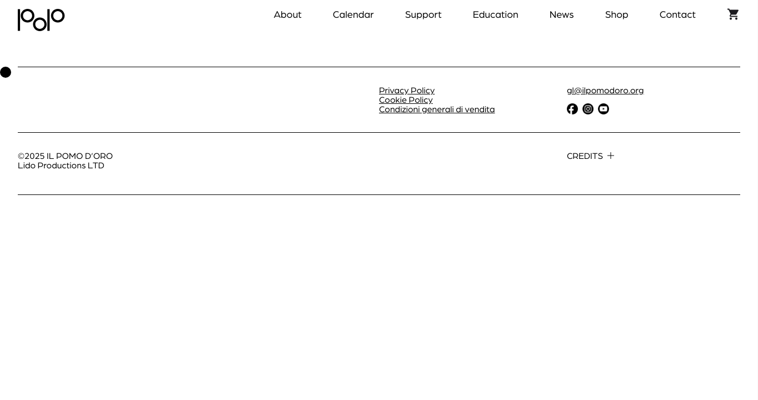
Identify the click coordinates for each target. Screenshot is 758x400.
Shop (617, 14)
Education (495, 14)
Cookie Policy (406, 99)
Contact (678, 14)
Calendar (353, 14)
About (287, 14)
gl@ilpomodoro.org (605, 89)
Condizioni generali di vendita (437, 108)
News (562, 14)
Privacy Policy (407, 89)
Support (423, 14)
